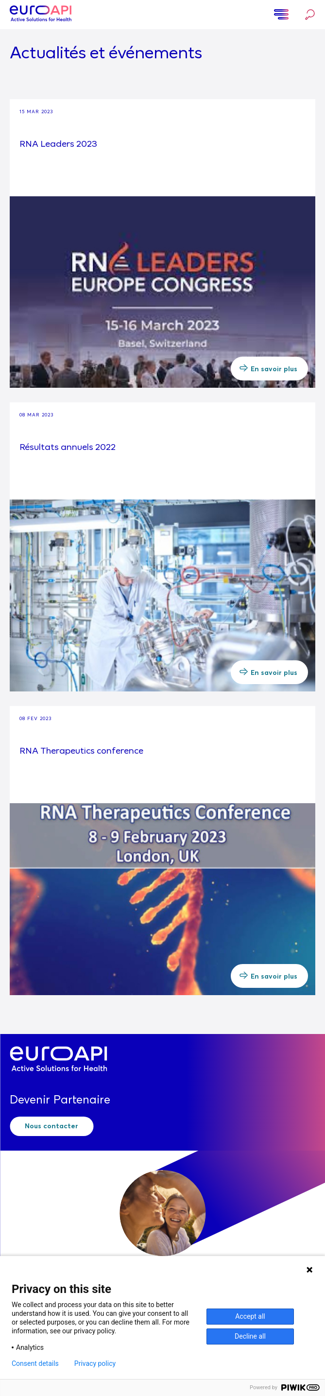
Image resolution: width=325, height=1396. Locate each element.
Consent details (35, 1363)
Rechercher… (310, 14)
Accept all (250, 1316)
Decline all (250, 1336)
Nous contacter (51, 1126)
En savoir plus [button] (268, 368)
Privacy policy (95, 1363)
